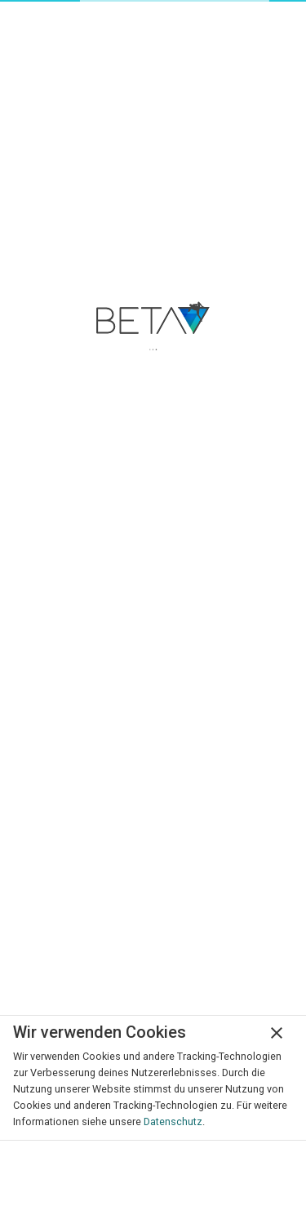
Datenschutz (173, 1121)
